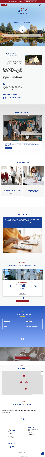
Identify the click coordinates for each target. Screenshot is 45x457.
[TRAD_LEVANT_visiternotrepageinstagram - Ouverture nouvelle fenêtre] (13, 447)
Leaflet (33, 394)
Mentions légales (22, 453)
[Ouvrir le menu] (4, 5)
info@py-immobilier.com (32, 434)
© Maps (36, 394)
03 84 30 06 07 (31, 432)
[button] (23, 201)
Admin (28, 453)
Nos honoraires (10, 453)
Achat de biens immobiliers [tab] (11, 94)
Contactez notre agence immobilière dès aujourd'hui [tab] (13, 98)
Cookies (38, 453)
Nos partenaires (16, 453)
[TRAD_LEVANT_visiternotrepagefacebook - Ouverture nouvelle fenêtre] (10, 447)
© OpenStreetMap (40, 394)
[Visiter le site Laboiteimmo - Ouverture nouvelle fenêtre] (24, 456)
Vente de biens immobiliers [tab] (11, 84)
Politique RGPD (33, 453)
